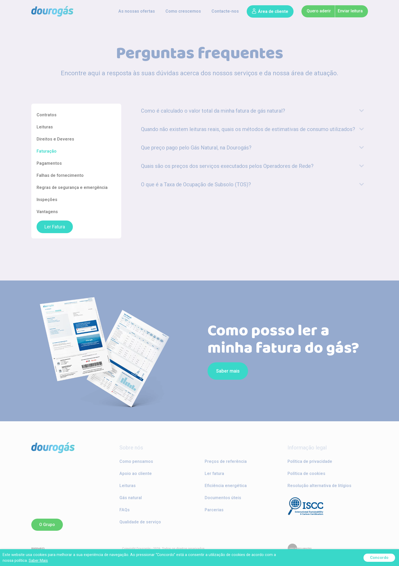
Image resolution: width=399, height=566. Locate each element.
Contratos (47, 114)
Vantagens (47, 211)
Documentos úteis (223, 497)
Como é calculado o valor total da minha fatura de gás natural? (213, 111)
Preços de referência (226, 461)
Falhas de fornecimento (60, 175)
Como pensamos (136, 461)
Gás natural (130, 497)
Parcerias (214, 509)
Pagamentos (49, 163)
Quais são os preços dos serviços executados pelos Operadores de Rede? (227, 166)
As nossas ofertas (136, 11)
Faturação (47, 151)
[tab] (252, 111)
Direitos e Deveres (55, 139)
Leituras (45, 126)
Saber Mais (38, 560)
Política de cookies (306, 473)
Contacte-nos (225, 11)
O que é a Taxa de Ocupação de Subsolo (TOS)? (196, 184)
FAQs (124, 509)
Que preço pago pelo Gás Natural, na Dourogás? (196, 147)
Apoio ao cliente (135, 473)
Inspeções (47, 199)
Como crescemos (183, 11)
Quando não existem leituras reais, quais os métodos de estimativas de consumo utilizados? (248, 129)
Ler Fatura (54, 226)
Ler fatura (214, 473)
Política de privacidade (309, 461)
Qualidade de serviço (140, 521)
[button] (270, 11)
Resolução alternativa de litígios (319, 485)
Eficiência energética (226, 485)
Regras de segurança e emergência (72, 187)
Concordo (379, 557)
